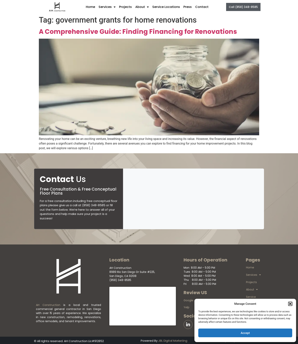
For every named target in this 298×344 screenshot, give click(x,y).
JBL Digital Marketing (172, 341)
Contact (202, 7)
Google (188, 300)
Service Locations (166, 7)
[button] (290, 304)
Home (90, 7)
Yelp (186, 307)
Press (187, 7)
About (142, 6)
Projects (125, 7)
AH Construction (48, 305)
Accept (245, 333)
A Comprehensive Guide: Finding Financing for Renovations (138, 31)
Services (107, 6)
